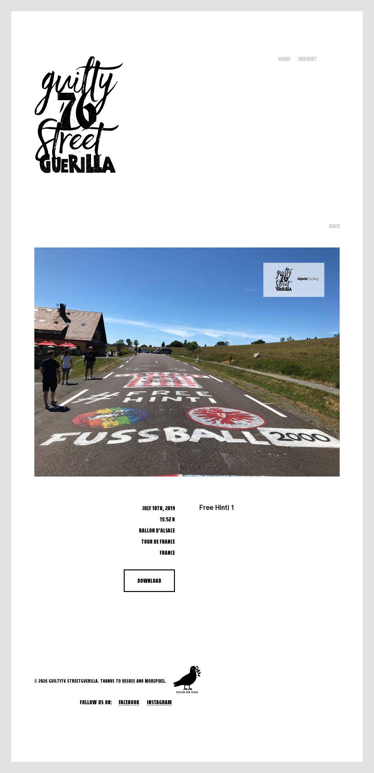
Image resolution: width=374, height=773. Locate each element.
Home (284, 59)
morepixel (155, 681)
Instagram (159, 702)
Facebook (129, 702)
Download (149, 580)
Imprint (307, 59)
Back (334, 226)
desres (128, 681)
